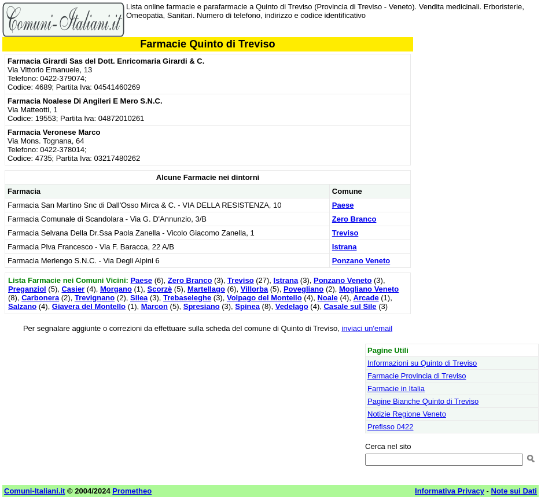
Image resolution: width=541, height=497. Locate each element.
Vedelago (291, 306)
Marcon (154, 306)
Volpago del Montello (264, 297)
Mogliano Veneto (369, 289)
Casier (72, 289)
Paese (343, 205)
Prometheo (132, 491)
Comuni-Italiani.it (34, 491)
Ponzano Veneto (361, 260)
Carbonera (40, 297)
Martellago (206, 289)
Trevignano (95, 297)
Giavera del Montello (89, 306)
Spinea (247, 306)
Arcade (366, 297)
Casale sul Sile (349, 306)
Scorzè (160, 289)
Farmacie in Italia (396, 388)
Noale (327, 297)
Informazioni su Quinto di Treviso (422, 363)
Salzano (22, 306)
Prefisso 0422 (390, 426)
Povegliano (303, 289)
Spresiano (201, 306)
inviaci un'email (366, 328)
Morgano (116, 289)
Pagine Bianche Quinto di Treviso (423, 401)
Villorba (254, 289)
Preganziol (27, 289)
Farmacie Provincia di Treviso (416, 375)
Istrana (344, 246)
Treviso (345, 233)
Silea (139, 297)
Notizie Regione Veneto (406, 414)
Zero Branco (354, 219)
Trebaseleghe (187, 297)
